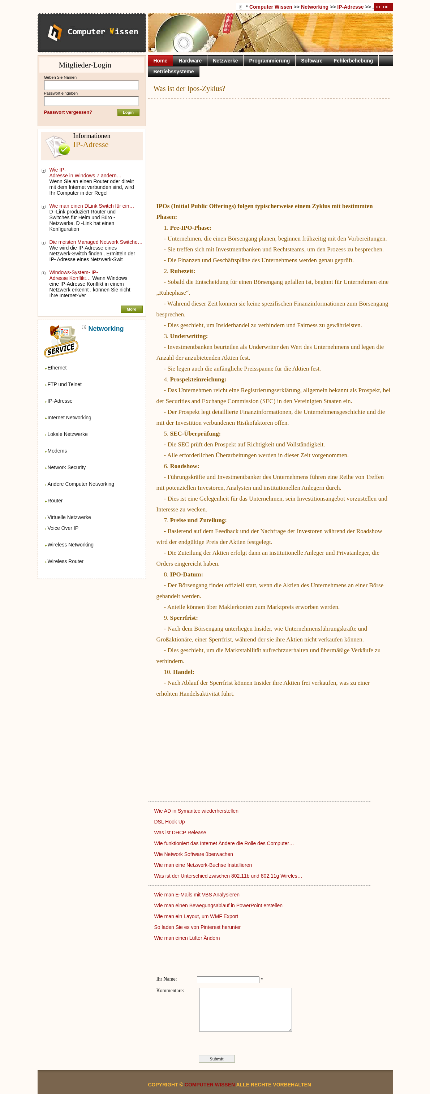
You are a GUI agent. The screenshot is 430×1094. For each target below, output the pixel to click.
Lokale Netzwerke (68, 434)
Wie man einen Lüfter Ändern (188, 938)
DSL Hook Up (170, 822)
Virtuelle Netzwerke (69, 517)
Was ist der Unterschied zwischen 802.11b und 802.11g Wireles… (228, 876)
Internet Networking (69, 417)
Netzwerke (225, 61)
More (131, 309)
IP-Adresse (60, 401)
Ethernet (57, 368)
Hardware (190, 61)
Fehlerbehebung (353, 61)
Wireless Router (66, 561)
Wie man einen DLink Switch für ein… (92, 206)
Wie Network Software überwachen (194, 854)
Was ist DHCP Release (181, 832)
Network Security (67, 467)
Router (55, 500)
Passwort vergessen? (68, 112)
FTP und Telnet (65, 384)
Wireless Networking (71, 545)
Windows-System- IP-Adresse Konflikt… (74, 275)
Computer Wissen (270, 7)
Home (161, 61)
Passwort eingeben (61, 93)
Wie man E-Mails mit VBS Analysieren (197, 895)
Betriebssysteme (174, 71)
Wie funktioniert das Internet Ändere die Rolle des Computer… (224, 843)
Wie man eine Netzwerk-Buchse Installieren (204, 865)
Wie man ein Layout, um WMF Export (197, 916)
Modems (57, 451)
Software (311, 61)
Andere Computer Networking (81, 484)
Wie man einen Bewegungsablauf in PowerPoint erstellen (219, 905)
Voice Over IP (63, 528)
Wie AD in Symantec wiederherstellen (197, 811)
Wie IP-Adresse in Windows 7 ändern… (86, 172)
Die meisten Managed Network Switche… (96, 242)
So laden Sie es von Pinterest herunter (198, 927)
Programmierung (269, 61)
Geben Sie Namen (60, 77)
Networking (314, 7)
